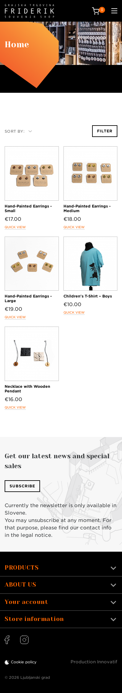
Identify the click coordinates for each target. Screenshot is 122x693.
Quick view (15, 227)
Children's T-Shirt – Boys (87, 296)
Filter (104, 131)
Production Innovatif (94, 661)
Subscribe (22, 486)
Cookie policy (24, 662)
